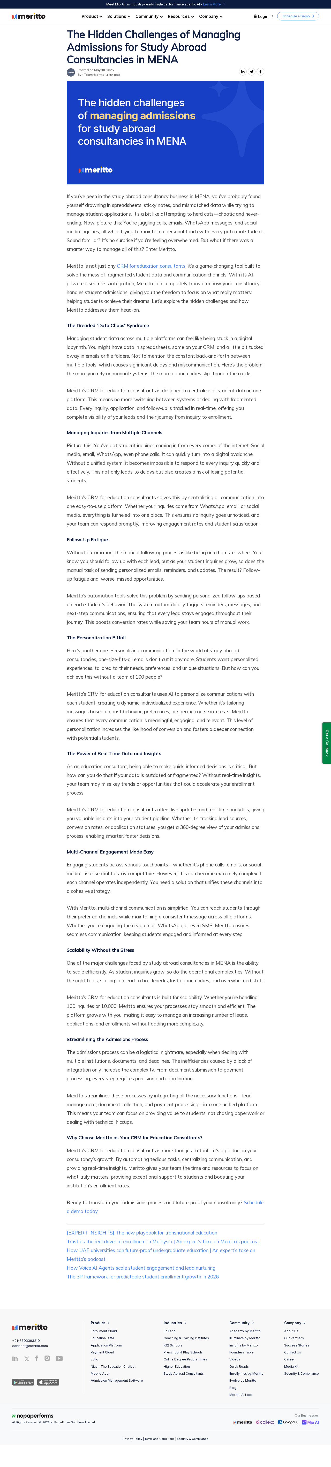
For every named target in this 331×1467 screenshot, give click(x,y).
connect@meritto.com (30, 1346)
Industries (175, 1323)
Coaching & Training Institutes (186, 1338)
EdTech (169, 1331)
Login (263, 16)
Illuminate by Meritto (244, 1338)
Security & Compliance (301, 1373)
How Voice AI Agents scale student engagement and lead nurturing (141, 1268)
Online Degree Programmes (185, 1359)
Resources (181, 16)
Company (210, 16)
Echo (94, 1359)
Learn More (214, 4)
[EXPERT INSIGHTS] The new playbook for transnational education (142, 1233)
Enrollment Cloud (104, 1331)
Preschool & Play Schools (183, 1352)
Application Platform (106, 1345)
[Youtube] (59, 1360)
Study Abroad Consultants (184, 1373)
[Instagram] (47, 1359)
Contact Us (292, 1352)
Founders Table (241, 1352)
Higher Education (177, 1366)
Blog (232, 1388)
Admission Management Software (117, 1380)
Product (92, 16)
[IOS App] (47, 1382)
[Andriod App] (23, 1382)
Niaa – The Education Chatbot (113, 1366)
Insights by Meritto (243, 1345)
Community (149, 16)
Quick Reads (239, 1366)
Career (289, 1359)
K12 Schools (173, 1345)
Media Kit (291, 1366)
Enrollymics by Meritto (246, 1373)
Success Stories (296, 1345)
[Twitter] (28, 1358)
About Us (291, 1331)
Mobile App (100, 1373)
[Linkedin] (15, 1359)
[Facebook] (37, 1359)
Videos (234, 1359)
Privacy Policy (132, 1439)
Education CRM (102, 1338)
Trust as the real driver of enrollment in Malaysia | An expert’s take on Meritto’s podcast (163, 1241)
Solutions (118, 16)
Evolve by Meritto (242, 1380)
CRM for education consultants (151, 266)
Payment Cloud (102, 1352)
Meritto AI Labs (241, 1395)
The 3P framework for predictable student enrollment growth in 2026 (143, 1277)
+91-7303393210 (26, 1340)
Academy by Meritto (245, 1331)
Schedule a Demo (296, 16)
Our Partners (294, 1338)
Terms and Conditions (160, 1439)
